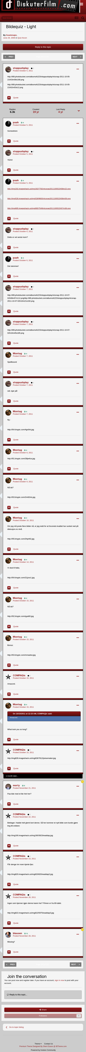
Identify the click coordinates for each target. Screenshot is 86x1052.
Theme (38, 1044)
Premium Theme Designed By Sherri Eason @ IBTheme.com (43, 1046)
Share (42, 1010)
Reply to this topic (43, 47)
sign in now (59, 980)
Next (75, 57)
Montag (17, 353)
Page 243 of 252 (43, 57)
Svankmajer (11, 35)
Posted (23, 71)
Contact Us (48, 1044)
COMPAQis (19, 675)
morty (16, 785)
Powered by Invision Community (43, 1050)
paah (16, 122)
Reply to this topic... (17, 994)
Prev (11, 57)
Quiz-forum (22, 38)
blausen (17, 933)
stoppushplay (21, 68)
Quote (15, 98)
